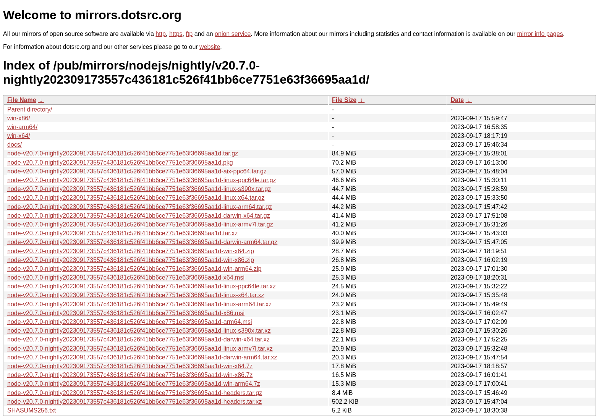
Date (457, 100)
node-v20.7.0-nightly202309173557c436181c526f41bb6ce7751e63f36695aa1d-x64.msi (125, 277)
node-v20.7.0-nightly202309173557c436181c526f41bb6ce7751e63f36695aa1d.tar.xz (122, 233)
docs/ (14, 144)
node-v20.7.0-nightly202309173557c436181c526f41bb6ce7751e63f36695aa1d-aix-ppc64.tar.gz (137, 171)
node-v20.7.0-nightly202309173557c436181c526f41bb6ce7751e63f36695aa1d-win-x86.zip (130, 260)
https (176, 34)
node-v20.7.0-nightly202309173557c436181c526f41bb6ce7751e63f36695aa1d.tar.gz (122, 153)
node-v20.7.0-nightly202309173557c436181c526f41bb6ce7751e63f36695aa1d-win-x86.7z (130, 375)
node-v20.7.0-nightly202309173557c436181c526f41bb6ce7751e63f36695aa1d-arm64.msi (129, 322)
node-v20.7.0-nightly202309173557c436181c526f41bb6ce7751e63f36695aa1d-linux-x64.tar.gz (135, 197)
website (209, 47)
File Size (344, 100)
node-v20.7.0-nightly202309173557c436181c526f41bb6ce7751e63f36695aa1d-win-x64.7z (130, 366)
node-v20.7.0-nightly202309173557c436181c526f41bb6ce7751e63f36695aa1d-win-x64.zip (130, 251)
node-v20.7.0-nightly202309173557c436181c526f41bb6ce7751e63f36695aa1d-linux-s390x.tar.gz (139, 189)
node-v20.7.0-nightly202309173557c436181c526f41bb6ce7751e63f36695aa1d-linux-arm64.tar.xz (139, 304)
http (160, 34)
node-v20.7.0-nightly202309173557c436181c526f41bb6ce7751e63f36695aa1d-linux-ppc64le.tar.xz (141, 286)
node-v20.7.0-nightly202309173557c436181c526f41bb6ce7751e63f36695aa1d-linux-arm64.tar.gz (139, 207)
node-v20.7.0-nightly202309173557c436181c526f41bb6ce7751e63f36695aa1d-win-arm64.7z (133, 383)
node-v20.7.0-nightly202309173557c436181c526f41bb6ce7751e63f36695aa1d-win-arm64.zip (134, 268)
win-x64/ (18, 136)
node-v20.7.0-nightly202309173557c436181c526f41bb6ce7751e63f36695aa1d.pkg (120, 162)
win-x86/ (18, 118)
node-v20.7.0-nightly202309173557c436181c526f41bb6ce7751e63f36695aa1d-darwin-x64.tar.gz (138, 215)
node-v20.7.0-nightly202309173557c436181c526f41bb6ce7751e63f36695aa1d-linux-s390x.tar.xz (138, 330)
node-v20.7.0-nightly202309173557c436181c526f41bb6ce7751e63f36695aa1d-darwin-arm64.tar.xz (142, 357)
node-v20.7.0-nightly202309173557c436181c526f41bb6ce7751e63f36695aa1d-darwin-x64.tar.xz (138, 339)
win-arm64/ (22, 127)
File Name (21, 100)
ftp (189, 34)
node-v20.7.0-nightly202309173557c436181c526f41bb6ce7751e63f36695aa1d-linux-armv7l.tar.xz (140, 348)
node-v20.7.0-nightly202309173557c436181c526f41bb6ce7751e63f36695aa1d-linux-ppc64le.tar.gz (141, 180)
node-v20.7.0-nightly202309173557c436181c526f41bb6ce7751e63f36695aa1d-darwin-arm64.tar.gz (142, 242)
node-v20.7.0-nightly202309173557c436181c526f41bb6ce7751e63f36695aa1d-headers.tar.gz (134, 393)
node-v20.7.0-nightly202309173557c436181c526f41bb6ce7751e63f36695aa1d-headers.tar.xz (134, 401)
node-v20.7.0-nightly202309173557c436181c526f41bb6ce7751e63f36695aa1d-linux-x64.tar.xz (135, 295)
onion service (233, 34)
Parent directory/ (29, 109)
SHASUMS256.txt (31, 410)
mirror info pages (540, 34)
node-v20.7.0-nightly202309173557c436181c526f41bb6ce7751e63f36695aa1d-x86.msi (125, 313)
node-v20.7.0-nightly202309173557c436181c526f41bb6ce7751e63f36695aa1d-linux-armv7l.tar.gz (140, 224)
